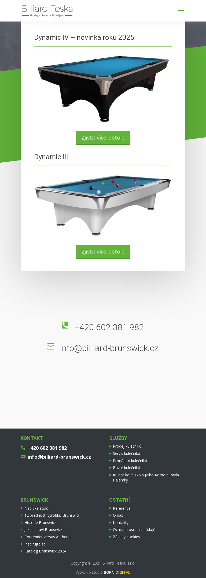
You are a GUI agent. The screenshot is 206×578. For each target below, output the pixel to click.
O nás (118, 515)
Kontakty (120, 522)
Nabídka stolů (36, 508)
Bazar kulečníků (126, 467)
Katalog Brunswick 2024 (45, 551)
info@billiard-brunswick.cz (109, 348)
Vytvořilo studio (103, 572)
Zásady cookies (126, 536)
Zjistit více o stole (103, 137)
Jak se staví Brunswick (43, 529)
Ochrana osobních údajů (134, 529)
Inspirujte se (35, 544)
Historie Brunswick (40, 522)
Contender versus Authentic (48, 536)
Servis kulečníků (126, 453)
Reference (122, 508)
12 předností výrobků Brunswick (52, 515)
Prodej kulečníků (127, 446)
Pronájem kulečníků (130, 460)
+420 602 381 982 (109, 327)
